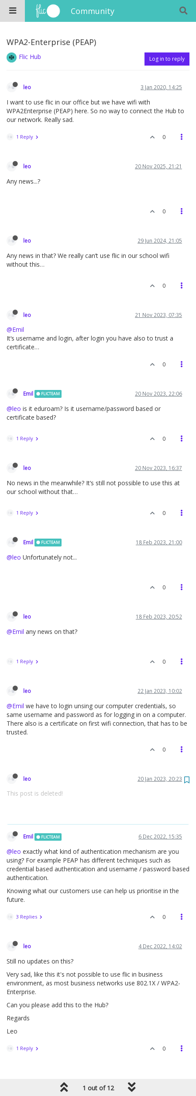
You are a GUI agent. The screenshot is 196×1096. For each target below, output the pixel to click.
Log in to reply (167, 59)
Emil (28, 393)
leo (27, 87)
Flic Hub (30, 56)
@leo (14, 408)
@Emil (15, 329)
